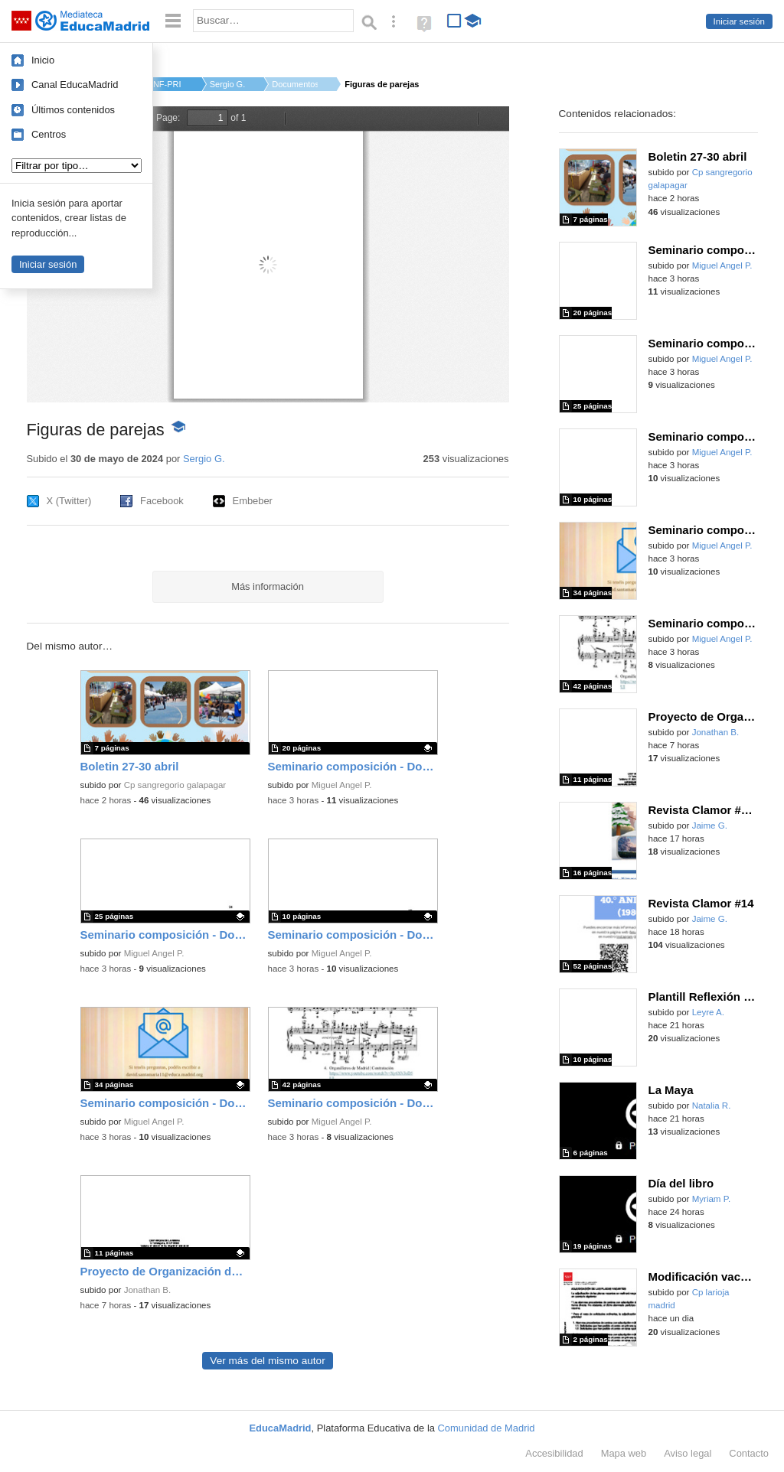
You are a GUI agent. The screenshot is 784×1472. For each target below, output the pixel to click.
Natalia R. (711, 1105)
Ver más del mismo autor (267, 1360)
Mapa (624, 1453)
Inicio (42, 60)
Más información (267, 586)
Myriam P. (711, 1198)
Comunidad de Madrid (486, 1428)
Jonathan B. (148, 1290)
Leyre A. (708, 1012)
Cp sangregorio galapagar (175, 785)
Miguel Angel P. (342, 785)
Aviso (687, 1453)
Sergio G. (227, 84)
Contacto (749, 1453)
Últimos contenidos (73, 110)
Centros (48, 134)
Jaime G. (709, 825)
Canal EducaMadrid (74, 84)
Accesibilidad (554, 1453)
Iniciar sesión (739, 21)
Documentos (295, 84)
